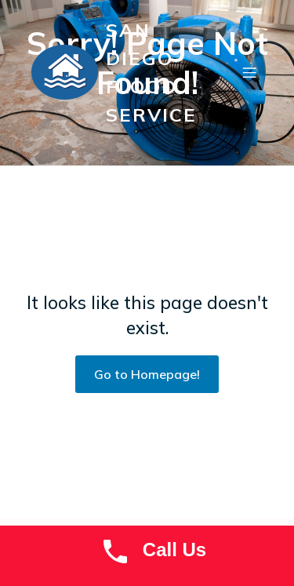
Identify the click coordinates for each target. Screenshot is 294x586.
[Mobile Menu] (249, 72)
